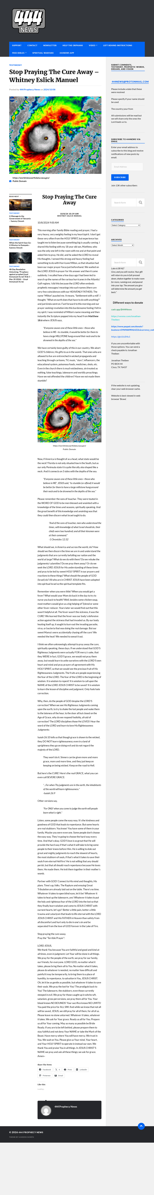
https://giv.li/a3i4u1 (120, 336)
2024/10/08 (49, 89)
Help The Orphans (73, 45)
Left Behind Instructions (117, 45)
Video (92, 45)
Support (17, 45)
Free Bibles (18, 53)
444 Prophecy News (30, 89)
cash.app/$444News (121, 309)
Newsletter (50, 45)
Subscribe (120, 177)
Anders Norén (26, 1137)
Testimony (15, 65)
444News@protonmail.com (130, 81)
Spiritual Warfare (43, 53)
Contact (32, 45)
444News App (67, 53)
